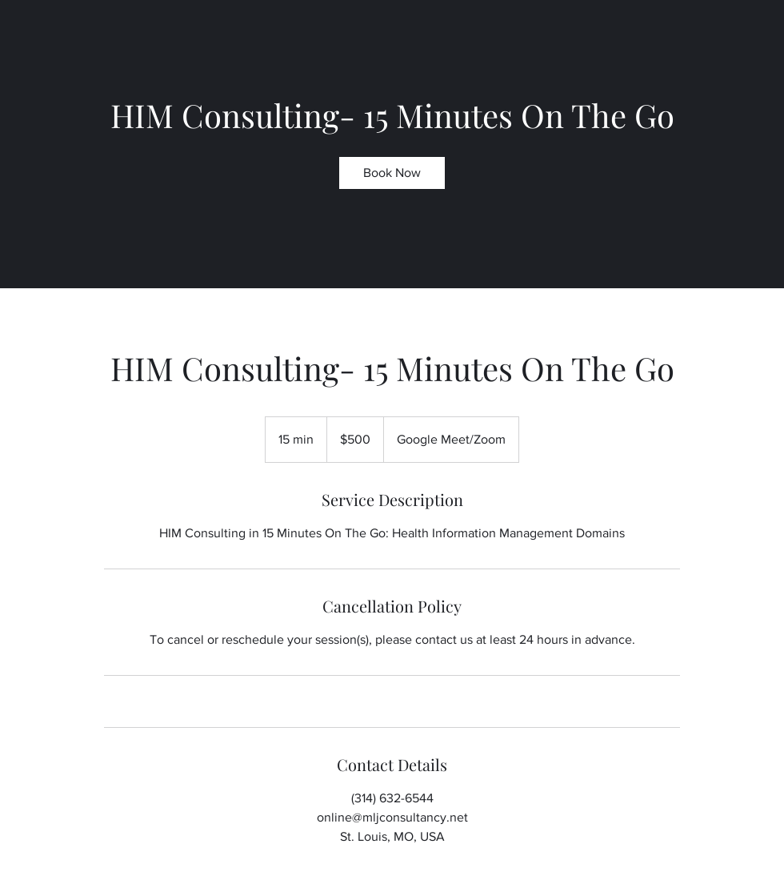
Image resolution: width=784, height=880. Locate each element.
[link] (392, 173)
